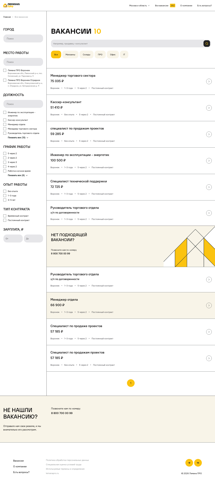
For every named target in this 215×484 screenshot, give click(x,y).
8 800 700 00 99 (60, 253)
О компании (20, 466)
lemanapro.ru (52, 473)
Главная (7, 16)
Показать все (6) (18, 175)
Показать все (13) (18, 137)
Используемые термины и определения (65, 468)
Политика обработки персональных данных (67, 460)
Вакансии (18, 460)
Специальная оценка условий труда (63, 464)
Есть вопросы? (21, 472)
